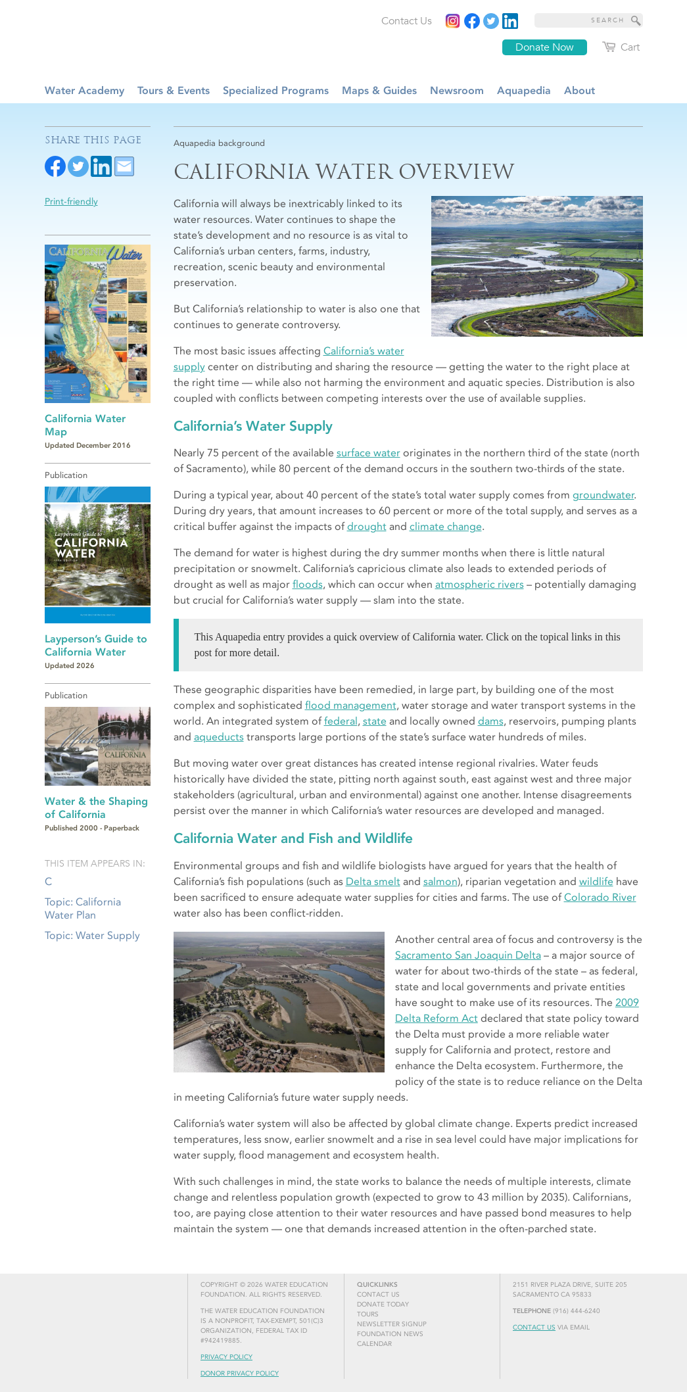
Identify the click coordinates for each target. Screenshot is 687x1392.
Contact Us (534, 1328)
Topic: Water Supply (92, 935)
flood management (350, 705)
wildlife (596, 881)
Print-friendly (71, 201)
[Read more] (510, 21)
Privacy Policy (226, 1357)
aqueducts (219, 737)
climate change (446, 526)
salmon (440, 881)
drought (367, 526)
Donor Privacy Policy (240, 1374)
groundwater (603, 495)
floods (308, 584)
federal (341, 721)
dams (491, 721)
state (375, 721)
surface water (368, 452)
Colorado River (600, 897)
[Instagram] (453, 21)
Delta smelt (373, 881)
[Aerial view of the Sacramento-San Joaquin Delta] (536, 266)
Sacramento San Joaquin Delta (468, 955)
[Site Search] (636, 20)
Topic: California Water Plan (83, 908)
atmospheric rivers (479, 584)
